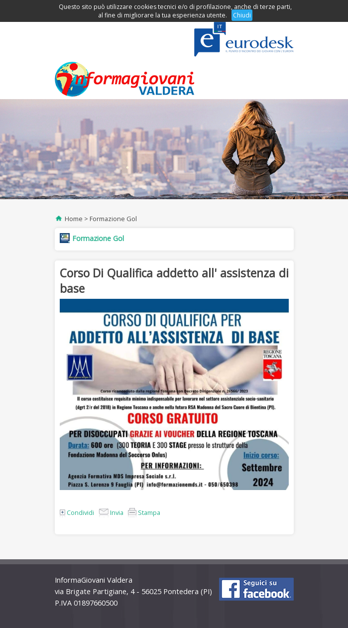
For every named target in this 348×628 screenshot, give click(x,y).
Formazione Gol (113, 218)
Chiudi (242, 15)
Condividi (77, 512)
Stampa (144, 512)
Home (74, 218)
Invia (111, 512)
